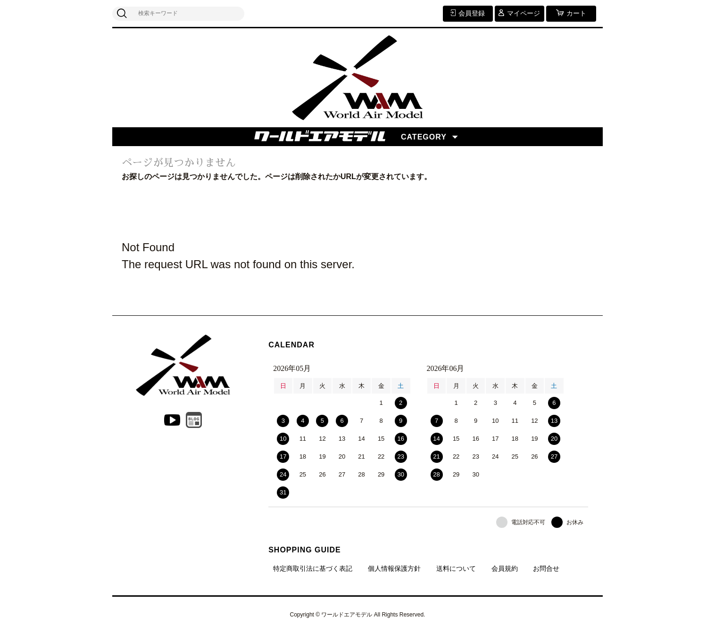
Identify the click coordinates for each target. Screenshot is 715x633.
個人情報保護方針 (394, 568)
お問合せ (546, 568)
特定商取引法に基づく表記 (312, 568)
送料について (456, 568)
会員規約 (504, 568)
